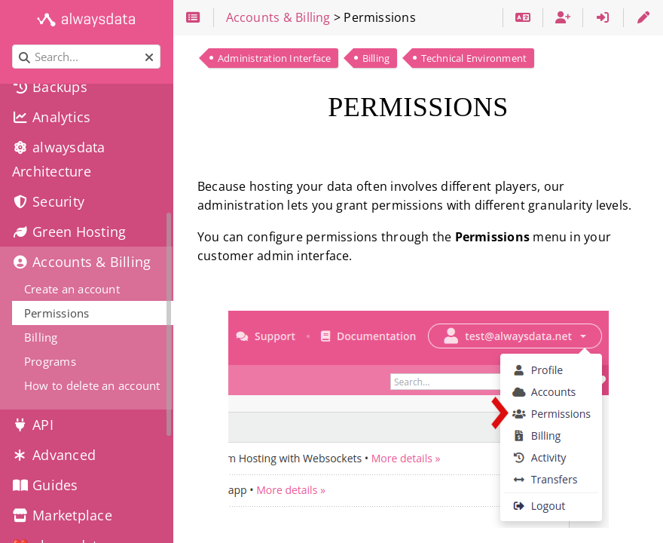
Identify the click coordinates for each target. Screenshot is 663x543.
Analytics (51, 117)
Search (13, 44)
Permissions (57, 313)
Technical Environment (474, 58)
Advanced (54, 455)
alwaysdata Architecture (58, 159)
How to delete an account (92, 385)
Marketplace (62, 515)
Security (48, 201)
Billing (376, 58)
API (32, 425)
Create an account (72, 288)
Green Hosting (69, 231)
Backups (49, 87)
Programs (50, 361)
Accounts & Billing (81, 262)
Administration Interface (274, 58)
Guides (45, 485)
